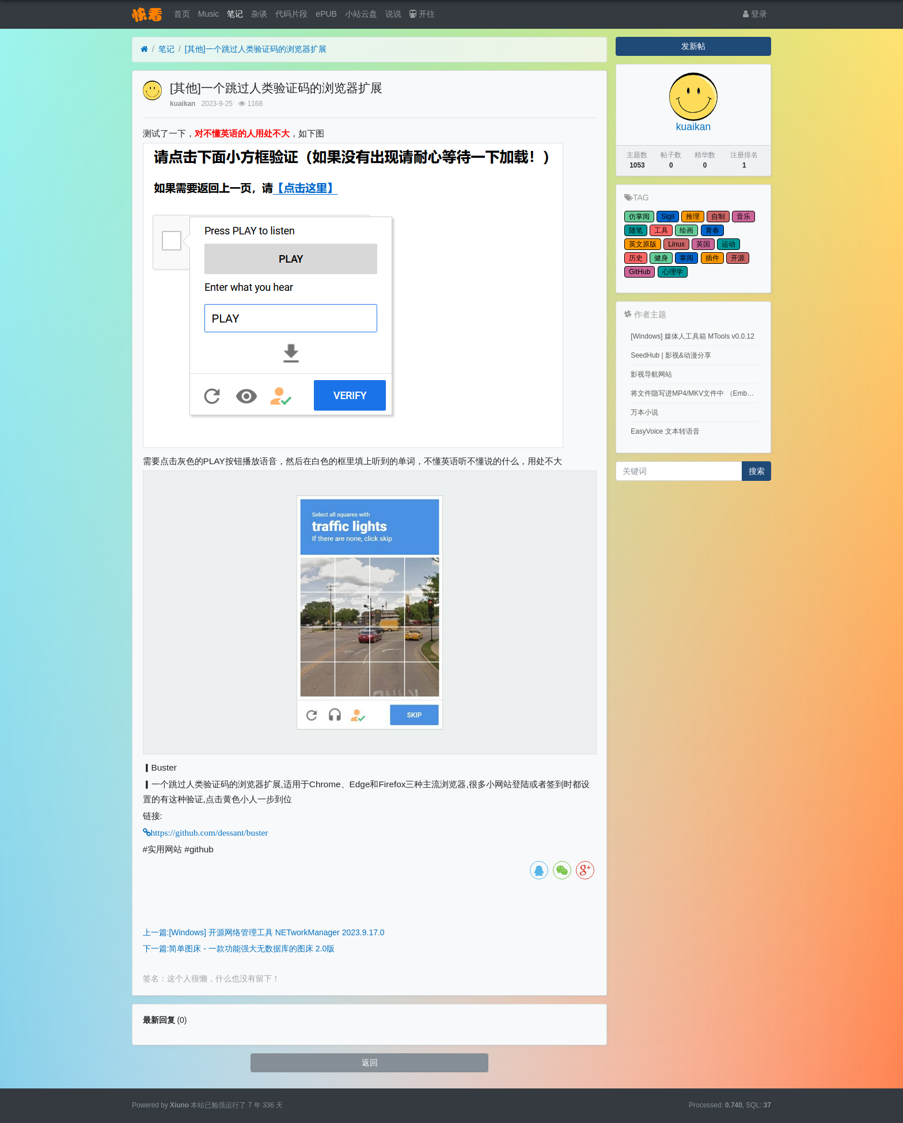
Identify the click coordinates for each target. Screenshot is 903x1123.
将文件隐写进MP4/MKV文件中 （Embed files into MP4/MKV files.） (695, 393)
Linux (676, 244)
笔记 (235, 13)
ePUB (326, 13)
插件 (712, 258)
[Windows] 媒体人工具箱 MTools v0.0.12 (692, 336)
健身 (661, 258)
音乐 (743, 217)
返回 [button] (370, 1062)
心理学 (672, 272)
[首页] (144, 49)
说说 (393, 13)
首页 (182, 13)
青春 (712, 230)
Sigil (667, 217)
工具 (661, 230)
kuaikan (182, 104)
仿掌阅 (639, 217)
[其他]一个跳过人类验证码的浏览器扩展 (256, 49)
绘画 (686, 230)
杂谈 (259, 13)
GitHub (639, 272)
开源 (738, 258)
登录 (755, 13)
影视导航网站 (651, 374)
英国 (703, 244)
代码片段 (291, 13)
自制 (718, 217)
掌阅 (686, 258)
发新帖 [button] (693, 46)
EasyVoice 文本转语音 (665, 431)
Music (208, 13)
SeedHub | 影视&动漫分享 (671, 355)
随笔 (636, 230)
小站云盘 (361, 13)
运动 (728, 244)
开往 (422, 13)
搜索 (757, 471)
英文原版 (643, 244)
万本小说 (644, 412)
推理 (693, 217)
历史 (636, 258)
